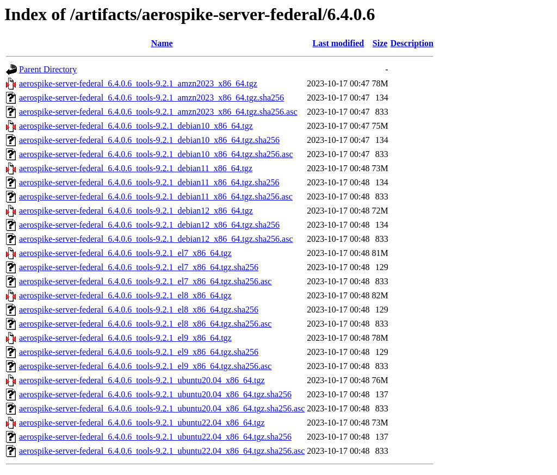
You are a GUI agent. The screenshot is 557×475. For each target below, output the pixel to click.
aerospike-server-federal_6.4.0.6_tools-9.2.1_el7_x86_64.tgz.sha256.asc (145, 281)
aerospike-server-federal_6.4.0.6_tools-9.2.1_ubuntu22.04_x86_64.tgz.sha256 (155, 436)
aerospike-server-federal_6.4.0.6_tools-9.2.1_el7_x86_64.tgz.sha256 (138, 267)
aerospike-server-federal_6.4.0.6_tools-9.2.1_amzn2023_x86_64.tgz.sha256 (151, 97)
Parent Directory (48, 69)
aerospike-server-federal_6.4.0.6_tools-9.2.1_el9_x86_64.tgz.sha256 (138, 352)
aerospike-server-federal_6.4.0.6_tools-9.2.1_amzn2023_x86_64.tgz (138, 83)
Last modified (338, 43)
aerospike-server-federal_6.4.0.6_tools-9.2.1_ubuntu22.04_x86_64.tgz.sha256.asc (162, 450)
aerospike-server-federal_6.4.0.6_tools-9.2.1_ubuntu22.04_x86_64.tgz (142, 422)
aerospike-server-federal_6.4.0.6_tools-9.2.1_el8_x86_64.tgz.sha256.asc (145, 323)
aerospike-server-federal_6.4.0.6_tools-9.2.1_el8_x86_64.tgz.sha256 (138, 309)
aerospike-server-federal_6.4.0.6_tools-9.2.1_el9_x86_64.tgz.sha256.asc (145, 366)
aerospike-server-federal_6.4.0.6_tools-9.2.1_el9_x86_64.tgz (125, 337)
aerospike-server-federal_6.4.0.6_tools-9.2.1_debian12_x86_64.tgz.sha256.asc (156, 238)
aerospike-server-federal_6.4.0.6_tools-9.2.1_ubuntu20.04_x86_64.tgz (142, 380)
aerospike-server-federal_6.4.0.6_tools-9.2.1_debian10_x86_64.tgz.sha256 (149, 140)
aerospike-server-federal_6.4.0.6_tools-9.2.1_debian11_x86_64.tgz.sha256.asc (156, 196)
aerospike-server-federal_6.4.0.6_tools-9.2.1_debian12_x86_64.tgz (136, 210)
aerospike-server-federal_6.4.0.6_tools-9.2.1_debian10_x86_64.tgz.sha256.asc (156, 154)
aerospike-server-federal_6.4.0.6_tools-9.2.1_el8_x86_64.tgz (125, 295)
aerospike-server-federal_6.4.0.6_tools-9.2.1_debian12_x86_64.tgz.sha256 (149, 224)
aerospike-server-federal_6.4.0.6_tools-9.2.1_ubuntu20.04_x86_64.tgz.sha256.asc (162, 408)
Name (162, 43)
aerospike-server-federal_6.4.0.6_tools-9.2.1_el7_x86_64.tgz (125, 253)
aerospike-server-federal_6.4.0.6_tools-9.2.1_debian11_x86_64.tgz (135, 168)
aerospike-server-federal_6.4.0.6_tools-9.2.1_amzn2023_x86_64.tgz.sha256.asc (158, 111)
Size (380, 43)
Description (412, 43)
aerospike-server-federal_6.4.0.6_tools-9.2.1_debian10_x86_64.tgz (136, 125)
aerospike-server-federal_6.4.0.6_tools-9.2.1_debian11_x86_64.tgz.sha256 (149, 182)
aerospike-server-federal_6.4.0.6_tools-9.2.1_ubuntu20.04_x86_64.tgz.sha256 (155, 394)
